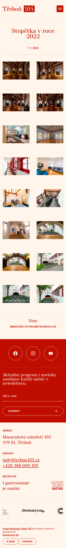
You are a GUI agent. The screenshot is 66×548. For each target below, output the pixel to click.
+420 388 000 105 (20, 465)
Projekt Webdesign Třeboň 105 (17, 528)
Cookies (27, 541)
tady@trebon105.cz (21, 460)
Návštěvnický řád (11, 535)
